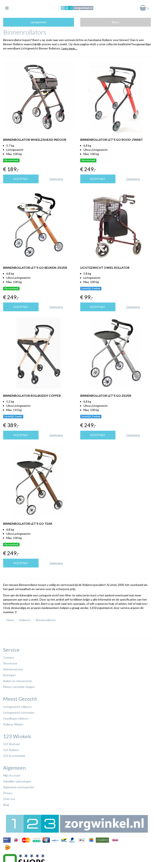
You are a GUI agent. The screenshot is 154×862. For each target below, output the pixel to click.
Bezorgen (9, 675)
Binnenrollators (46, 620)
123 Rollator (11, 750)
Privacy (8, 793)
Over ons (9, 799)
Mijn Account (12, 775)
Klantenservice (13, 669)
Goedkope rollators (15, 718)
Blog (6, 804)
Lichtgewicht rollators (17, 706)
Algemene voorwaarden (18, 787)
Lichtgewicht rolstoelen (18, 712)
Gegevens (56, 179)
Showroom (10, 663)
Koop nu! (20, 179)
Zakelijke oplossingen (17, 781)
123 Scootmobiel (14, 755)
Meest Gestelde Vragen (19, 687)
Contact (8, 657)
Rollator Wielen (13, 724)
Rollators (25, 620)
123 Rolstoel (11, 744)
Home (10, 620)
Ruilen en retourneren (17, 681)
